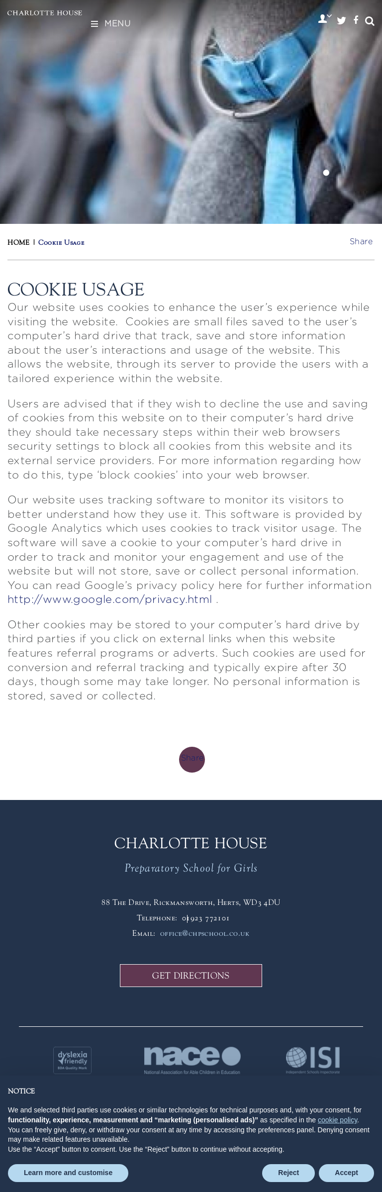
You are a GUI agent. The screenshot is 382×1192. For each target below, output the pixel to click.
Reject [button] (288, 1173)
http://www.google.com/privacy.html (111, 599)
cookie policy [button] (337, 1120)
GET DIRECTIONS (190, 975)
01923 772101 (206, 917)
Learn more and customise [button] (68, 1173)
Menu (110, 24)
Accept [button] (346, 1173)
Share (361, 242)
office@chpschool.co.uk (205, 932)
